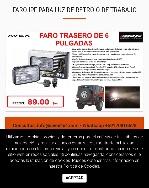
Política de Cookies (81, 166)
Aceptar (74, 177)
